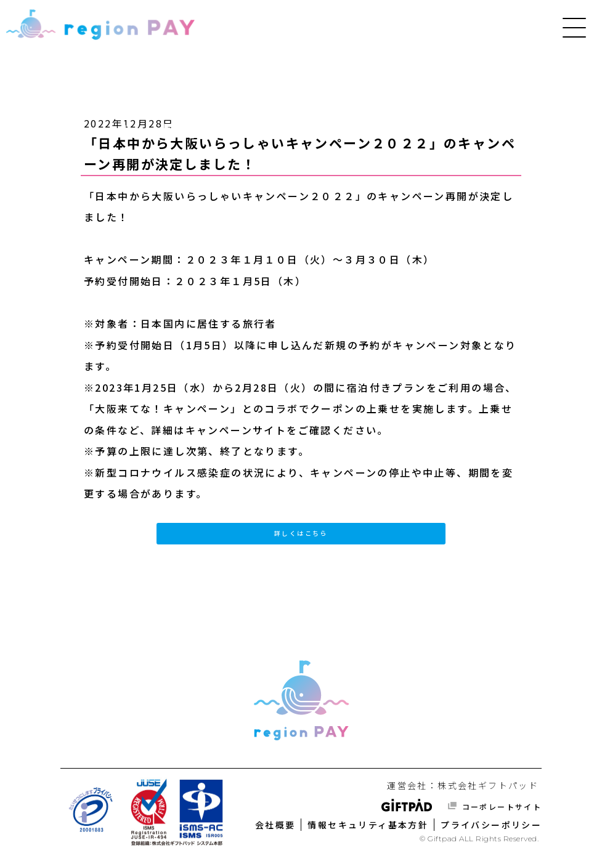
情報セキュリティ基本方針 (367, 825)
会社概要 (275, 825)
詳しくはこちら (301, 533)
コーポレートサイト (500, 806)
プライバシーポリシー (491, 825)
